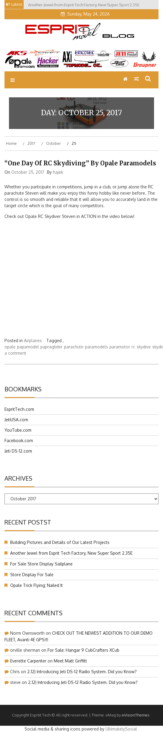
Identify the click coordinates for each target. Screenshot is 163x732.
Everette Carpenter (28, 660)
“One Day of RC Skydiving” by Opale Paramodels (80, 163)
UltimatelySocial (121, 728)
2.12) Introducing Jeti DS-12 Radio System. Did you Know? (82, 671)
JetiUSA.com (16, 419)
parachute (73, 346)
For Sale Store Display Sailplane (41, 563)
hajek (58, 172)
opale (10, 346)
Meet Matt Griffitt (70, 660)
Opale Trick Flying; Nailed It (36, 585)
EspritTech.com (19, 409)
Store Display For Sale (32, 574)
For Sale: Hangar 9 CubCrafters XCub (83, 650)
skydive (144, 346)
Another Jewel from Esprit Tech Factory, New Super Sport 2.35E (71, 553)
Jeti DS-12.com (18, 450)
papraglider (51, 346)
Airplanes (33, 340)
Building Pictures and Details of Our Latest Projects (60, 542)
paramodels (96, 346)
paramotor (119, 346)
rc (133, 346)
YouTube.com (17, 430)
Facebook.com (18, 440)
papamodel (28, 346)
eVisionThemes (136, 715)
